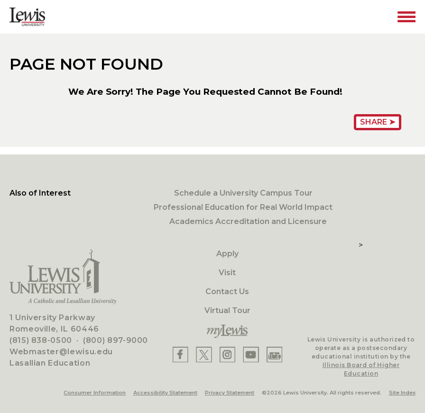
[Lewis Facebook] (180, 354)
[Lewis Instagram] (227, 354)
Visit (227, 272)
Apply (227, 253)
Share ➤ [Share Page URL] (377, 121)
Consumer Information (95, 392)
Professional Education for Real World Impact (243, 207)
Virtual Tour (227, 310)
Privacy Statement (229, 392)
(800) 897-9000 (115, 340)
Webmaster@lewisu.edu (61, 351)
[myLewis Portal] (227, 331)
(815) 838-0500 (40, 340)
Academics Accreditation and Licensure (248, 221)
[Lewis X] (204, 354)
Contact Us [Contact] (227, 291)
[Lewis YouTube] (251, 354)
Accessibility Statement (165, 392)
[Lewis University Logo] (27, 17)
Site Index (402, 392)
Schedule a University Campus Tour (243, 193)
